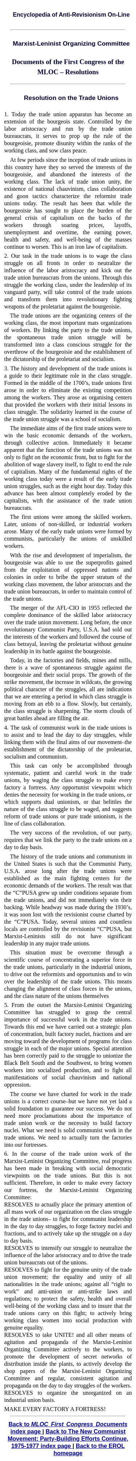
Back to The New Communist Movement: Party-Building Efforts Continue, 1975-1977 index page (68, 1438)
